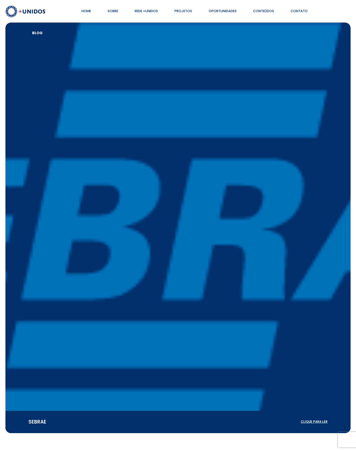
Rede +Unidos (146, 11)
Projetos (183, 11)
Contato (299, 11)
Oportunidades (223, 11)
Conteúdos (263, 11)
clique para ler (314, 422)
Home (86, 11)
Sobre (113, 11)
